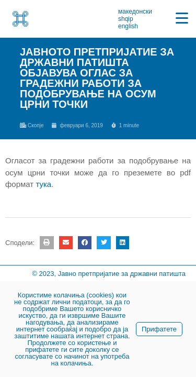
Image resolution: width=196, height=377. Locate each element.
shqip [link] (125, 19)
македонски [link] (135, 11)
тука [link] (43, 184)
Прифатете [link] (159, 329)
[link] (20, 19)
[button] (46, 242)
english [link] (128, 26)
